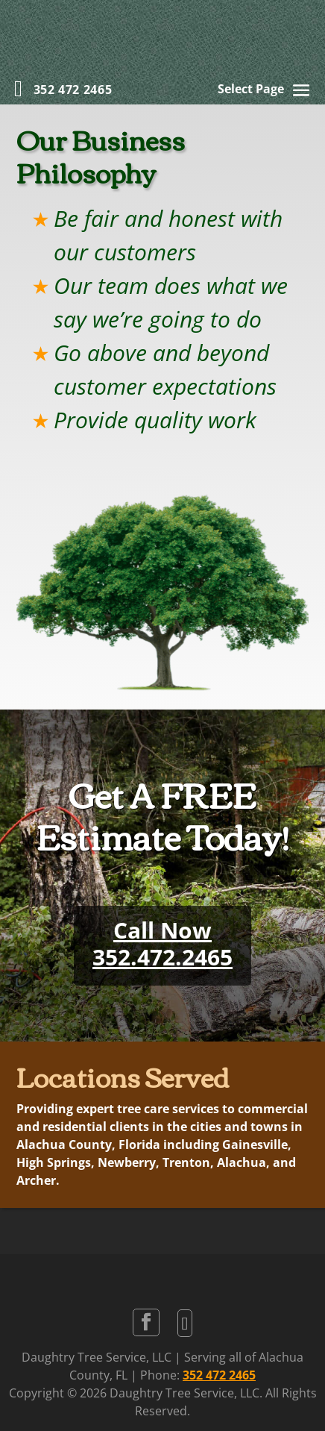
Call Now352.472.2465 (162, 943)
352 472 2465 (219, 1375)
